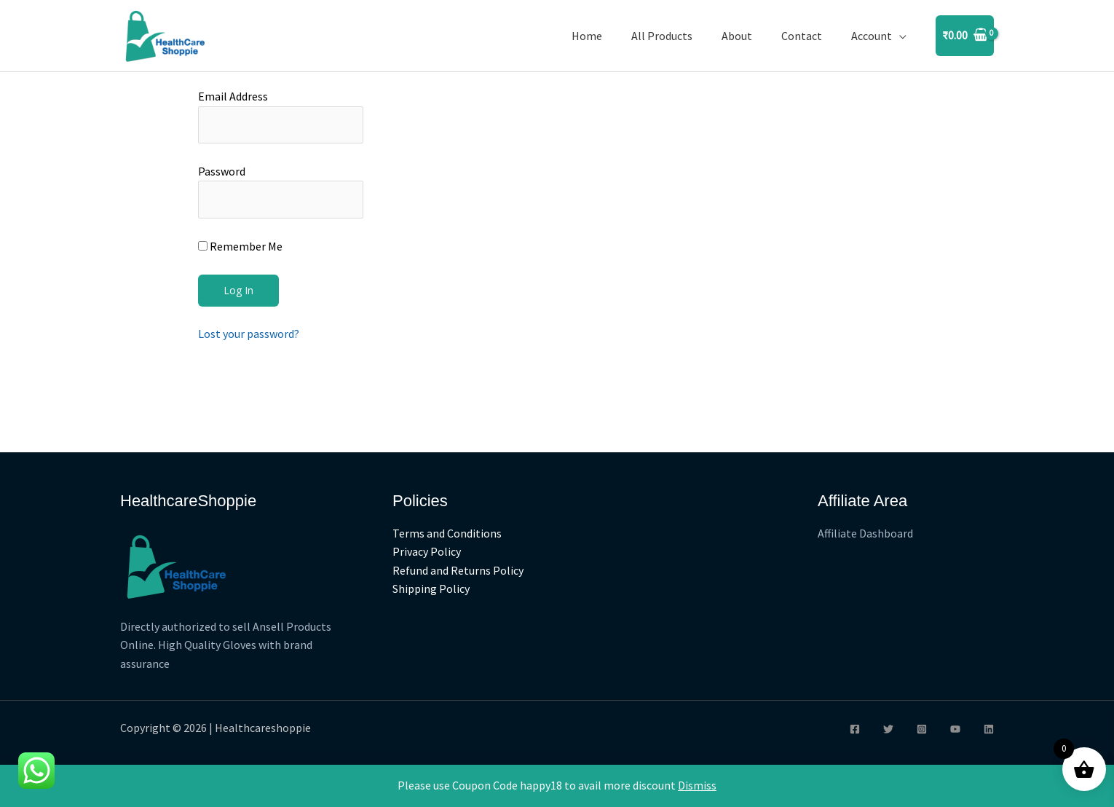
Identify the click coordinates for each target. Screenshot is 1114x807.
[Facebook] (855, 729)
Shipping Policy (431, 589)
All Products (661, 35)
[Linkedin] (989, 729)
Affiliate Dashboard (865, 533)
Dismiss (697, 785)
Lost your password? (248, 333)
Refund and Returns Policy (458, 570)
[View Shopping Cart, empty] (965, 35)
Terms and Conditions (447, 533)
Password (221, 171)
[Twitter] (888, 729)
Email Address (233, 96)
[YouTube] (955, 729)
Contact (801, 35)
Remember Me (240, 246)
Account (871, 35)
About (737, 35)
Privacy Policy (426, 551)
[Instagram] (922, 729)
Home (587, 35)
